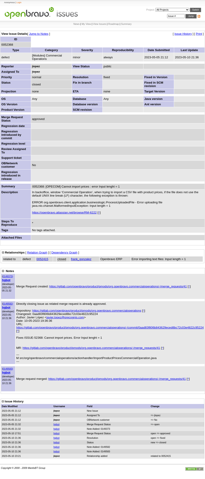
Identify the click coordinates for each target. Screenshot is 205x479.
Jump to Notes (38, 33)
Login (18, 2)
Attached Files (11, 237)
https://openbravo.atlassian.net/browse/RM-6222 (64, 212)
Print (199, 33)
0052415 (42, 259)
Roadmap (113, 24)
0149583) (8, 368)
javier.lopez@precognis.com (65, 317)
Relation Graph (37, 252)
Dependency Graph (64, 252)
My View (86, 24)
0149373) (8, 276)
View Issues (99, 24)
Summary (126, 24)
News (76, 24)
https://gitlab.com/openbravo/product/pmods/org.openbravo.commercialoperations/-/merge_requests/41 (118, 286)
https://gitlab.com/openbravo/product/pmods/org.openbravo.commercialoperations (86, 310)
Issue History (183, 33)
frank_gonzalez (81, 259)
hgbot (6, 280)
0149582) (8, 303)
